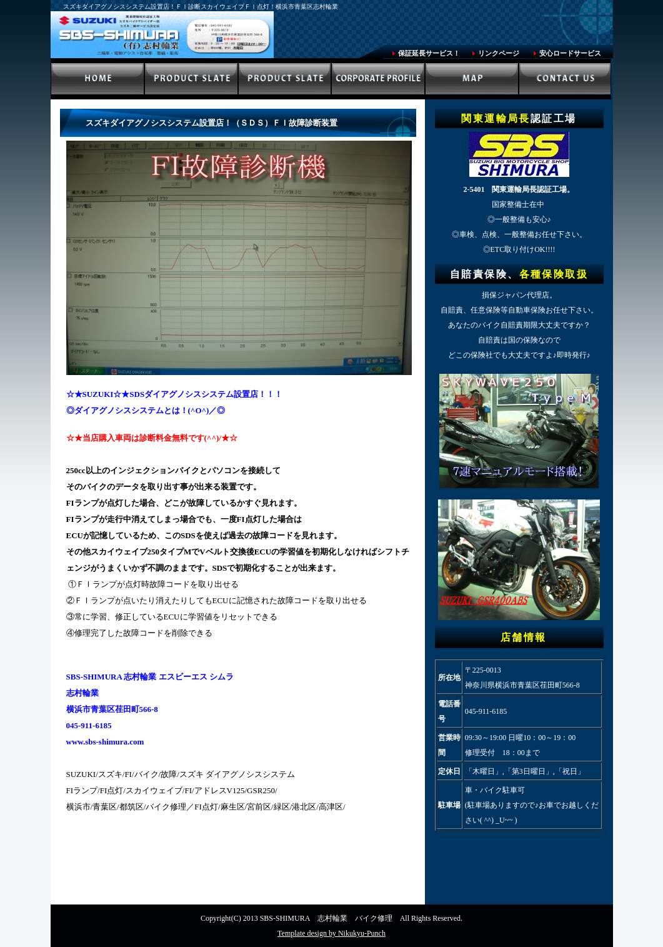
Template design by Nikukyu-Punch (331, 933)
